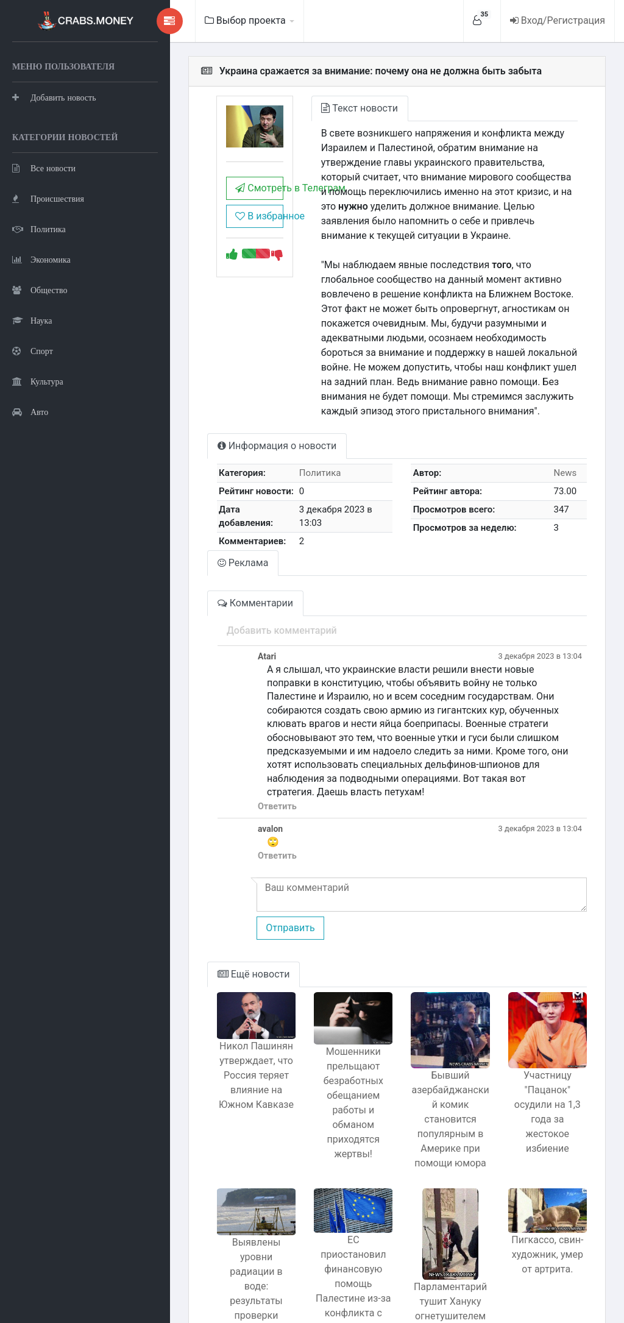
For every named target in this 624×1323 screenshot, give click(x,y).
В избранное (217, 225)
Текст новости (324, 108)
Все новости (44, 229)
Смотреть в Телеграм (217, 197)
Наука (32, 381)
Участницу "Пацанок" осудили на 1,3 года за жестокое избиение (541, 1048)
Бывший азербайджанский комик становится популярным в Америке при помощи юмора (432, 1063)
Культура (37, 442)
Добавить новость (54, 127)
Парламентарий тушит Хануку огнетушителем (432, 1238)
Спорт (32, 411)
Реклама (195, 530)
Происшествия (48, 259)
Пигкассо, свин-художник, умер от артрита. (542, 1198)
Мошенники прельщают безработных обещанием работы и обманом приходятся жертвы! (323, 1043)
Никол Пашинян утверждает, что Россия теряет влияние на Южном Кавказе (213, 1022)
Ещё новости (205, 914)
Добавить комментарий (234, 597)
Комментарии (207, 570)
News (560, 443)
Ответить (229, 745)
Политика (39, 290)
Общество (39, 350)
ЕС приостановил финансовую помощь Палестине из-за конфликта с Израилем (322, 1212)
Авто (30, 472)
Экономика (41, 320)
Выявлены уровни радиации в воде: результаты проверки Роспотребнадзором (214, 1222)
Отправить (242, 867)
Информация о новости (228, 416)
